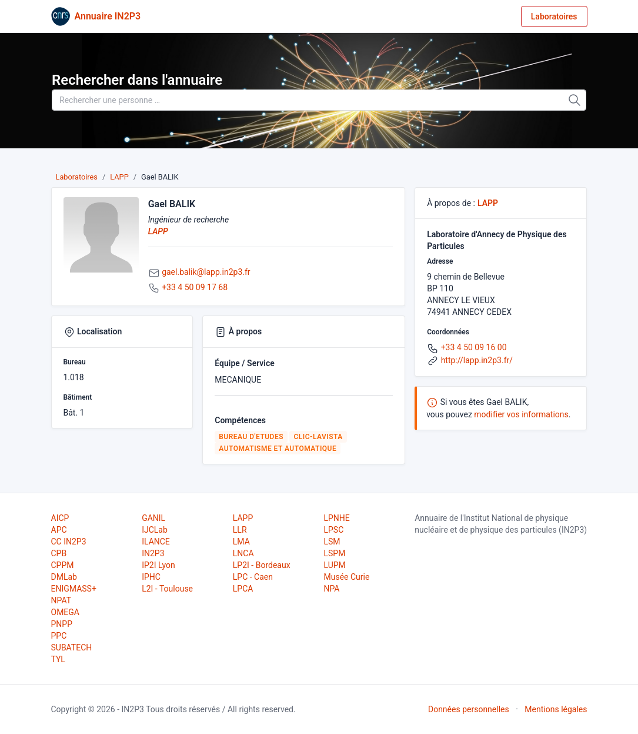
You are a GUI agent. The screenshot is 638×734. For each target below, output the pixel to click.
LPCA (243, 588)
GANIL (153, 518)
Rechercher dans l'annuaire (137, 80)
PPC (59, 635)
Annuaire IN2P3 (108, 16)
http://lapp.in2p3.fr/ (477, 360)
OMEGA (65, 612)
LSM (331, 541)
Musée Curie (346, 577)
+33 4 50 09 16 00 (474, 347)
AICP (60, 518)
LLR (240, 529)
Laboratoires (554, 16)
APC (59, 529)
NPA (331, 588)
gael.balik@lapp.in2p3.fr (206, 272)
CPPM (62, 565)
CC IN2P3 (68, 541)
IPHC (151, 577)
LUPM (334, 565)
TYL (58, 659)
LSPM (334, 553)
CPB (59, 553)
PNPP (61, 624)
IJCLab (155, 529)
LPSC (333, 529)
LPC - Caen (253, 577)
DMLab (64, 577)
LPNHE (336, 518)
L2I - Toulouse (167, 588)
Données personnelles (468, 709)
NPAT (61, 600)
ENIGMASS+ (73, 588)
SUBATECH (71, 647)
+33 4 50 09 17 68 (195, 287)
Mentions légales (556, 709)
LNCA (243, 553)
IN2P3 (153, 553)
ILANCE (156, 541)
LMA (241, 541)
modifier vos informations (521, 414)
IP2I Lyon (158, 565)
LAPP (119, 176)
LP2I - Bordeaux (261, 565)
